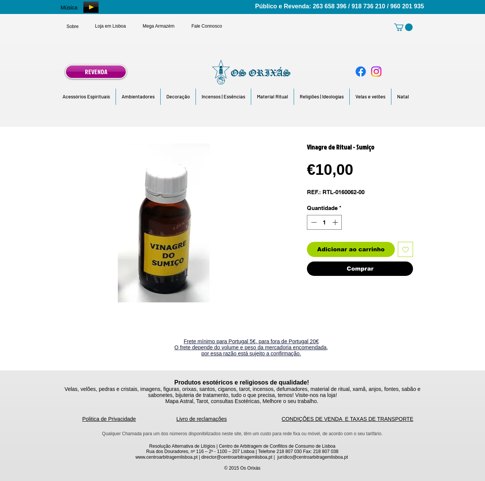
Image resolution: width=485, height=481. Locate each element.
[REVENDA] (96, 72)
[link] (403, 27)
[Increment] (336, 222)
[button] (86, 97)
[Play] (91, 7)
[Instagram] (376, 71)
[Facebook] (361, 71)
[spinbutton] (324, 222)
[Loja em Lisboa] (110, 26)
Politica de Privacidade (109, 419)
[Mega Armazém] (159, 26)
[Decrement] (313, 222)
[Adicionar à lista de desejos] (405, 249)
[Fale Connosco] (207, 26)
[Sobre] (72, 26)
